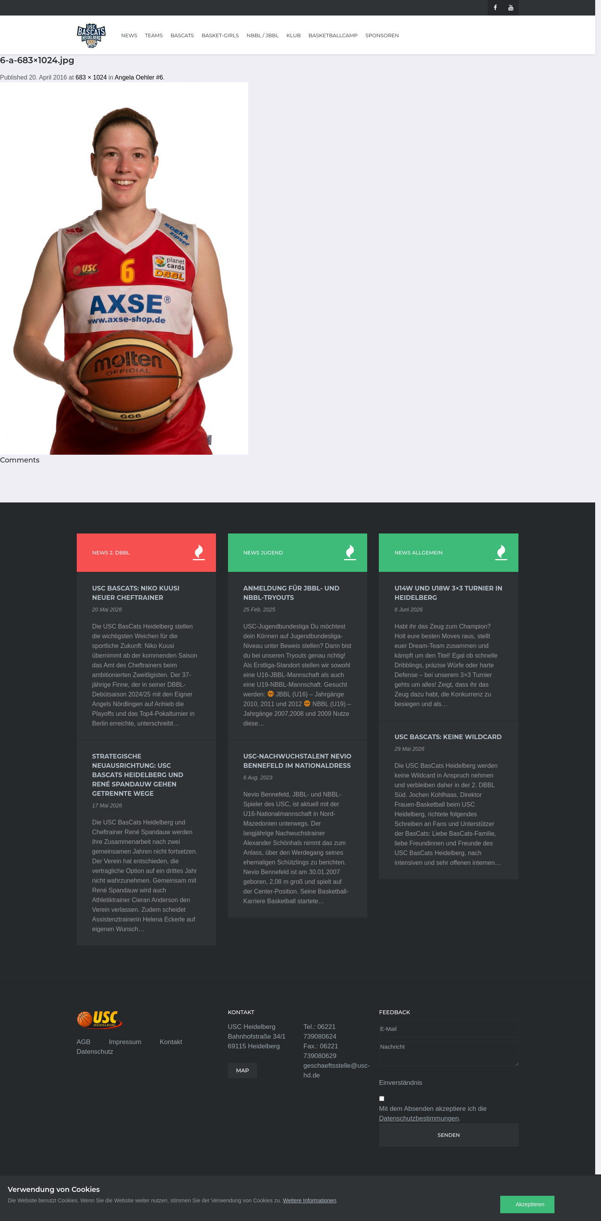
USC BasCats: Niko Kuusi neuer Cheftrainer (136, 593)
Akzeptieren (530, 1204)
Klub (294, 35)
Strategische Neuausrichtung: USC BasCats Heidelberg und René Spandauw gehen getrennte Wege (137, 775)
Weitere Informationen (309, 1200)
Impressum (125, 1042)
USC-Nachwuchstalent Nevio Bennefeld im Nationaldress (298, 761)
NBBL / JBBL (263, 35)
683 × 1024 (91, 77)
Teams (154, 35)
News (129, 35)
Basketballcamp (333, 35)
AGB (84, 1042)
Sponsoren (382, 35)
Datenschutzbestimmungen (419, 1118)
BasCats (182, 35)
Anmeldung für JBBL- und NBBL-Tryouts (292, 593)
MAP (242, 1070)
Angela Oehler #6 (139, 77)
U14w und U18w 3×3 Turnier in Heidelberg (448, 593)
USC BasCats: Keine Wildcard (447, 737)
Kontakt (171, 1042)
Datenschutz (95, 1051)
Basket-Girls (220, 35)
